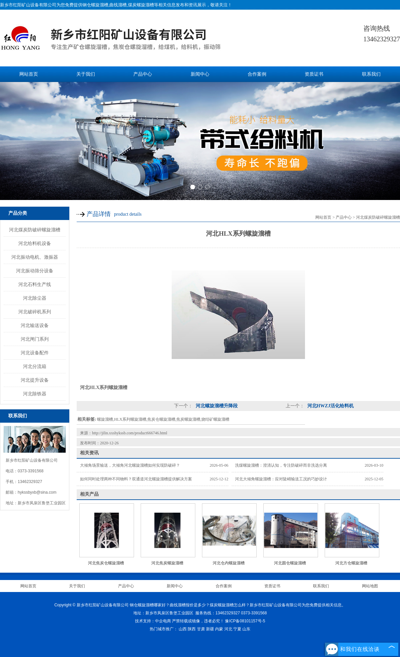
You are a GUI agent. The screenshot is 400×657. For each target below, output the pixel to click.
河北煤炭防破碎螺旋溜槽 (34, 229)
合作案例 (257, 74)
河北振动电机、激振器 (34, 257)
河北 (228, 629)
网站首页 (28, 74)
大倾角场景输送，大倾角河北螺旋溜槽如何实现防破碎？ (130, 465)
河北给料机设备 (34, 243)
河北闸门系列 (35, 339)
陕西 (192, 629)
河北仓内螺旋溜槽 (229, 563)
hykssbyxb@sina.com (37, 492)
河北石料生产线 (34, 284)
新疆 (210, 629)
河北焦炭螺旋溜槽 (167, 563)
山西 (183, 629)
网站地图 (370, 586)
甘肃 (201, 629)
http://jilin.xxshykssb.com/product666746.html (129, 433)
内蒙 (219, 629)
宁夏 (237, 629)
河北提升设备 (35, 380)
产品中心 (142, 74)
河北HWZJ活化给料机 (330, 405)
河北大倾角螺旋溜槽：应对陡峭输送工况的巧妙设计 (281, 479)
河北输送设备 (35, 325)
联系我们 (371, 74)
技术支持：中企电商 (153, 621)
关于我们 (85, 74)
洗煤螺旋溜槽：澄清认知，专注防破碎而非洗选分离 (281, 465)
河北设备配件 (35, 352)
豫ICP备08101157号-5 (245, 621)
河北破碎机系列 (34, 311)
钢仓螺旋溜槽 (95, 4)
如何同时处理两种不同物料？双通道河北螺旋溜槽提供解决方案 (136, 479)
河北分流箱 (34, 366)
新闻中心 (200, 74)
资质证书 (314, 74)
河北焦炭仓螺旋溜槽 (106, 563)
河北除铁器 (34, 393)
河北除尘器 (34, 298)
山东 (246, 629)
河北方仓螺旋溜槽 (351, 563)
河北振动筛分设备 (34, 270)
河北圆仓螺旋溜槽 (290, 563)
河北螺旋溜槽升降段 (216, 405)
